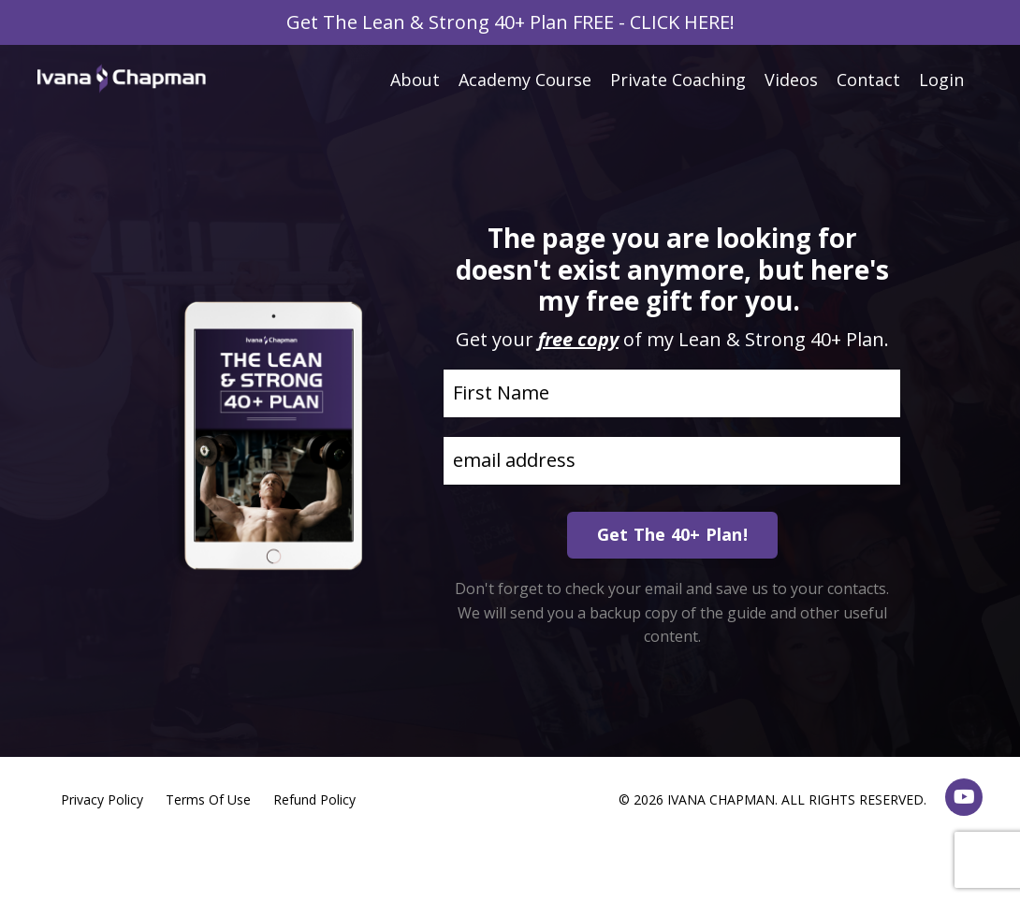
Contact (868, 79)
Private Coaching (678, 79)
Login (941, 79)
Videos (791, 79)
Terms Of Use (208, 799)
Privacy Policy (102, 799)
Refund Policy (314, 799)
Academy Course (525, 79)
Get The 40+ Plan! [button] (672, 534)
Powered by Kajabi (926, 853)
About (415, 79)
